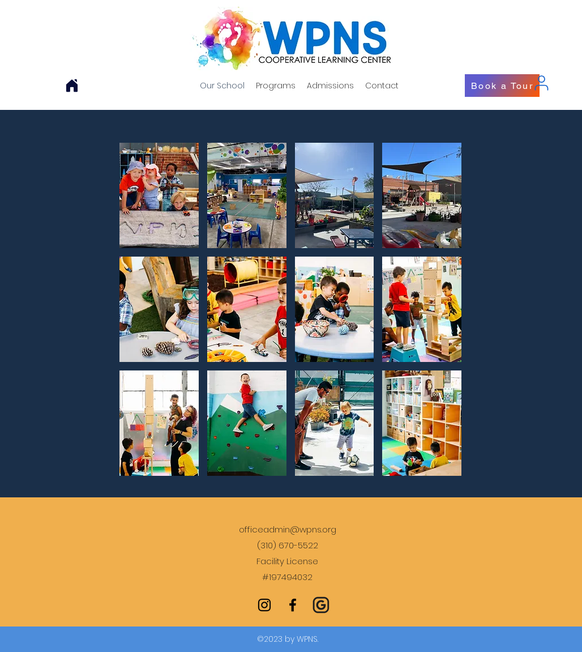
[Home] (72, 85)
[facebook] (292, 604)
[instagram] (264, 604)
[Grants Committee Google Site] (321, 604)
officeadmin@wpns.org (287, 529)
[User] (541, 82)
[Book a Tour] (502, 85)
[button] (159, 195)
